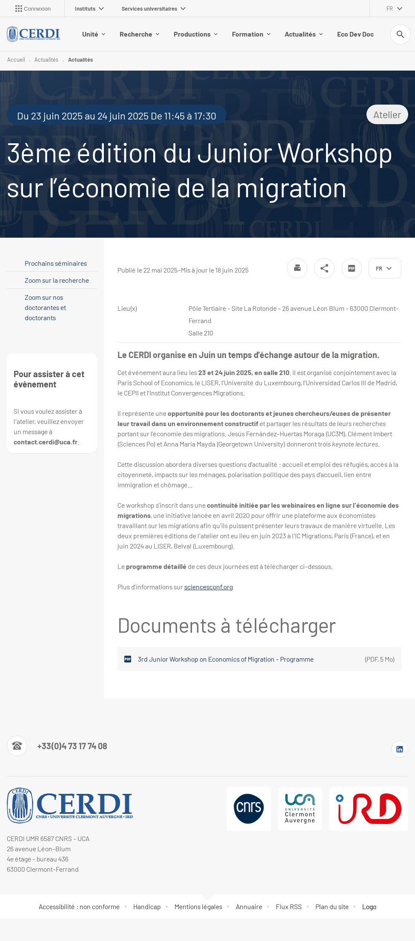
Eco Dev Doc (355, 34)
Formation (251, 34)
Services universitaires (154, 8)
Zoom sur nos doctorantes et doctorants (45, 307)
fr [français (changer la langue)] (389, 8)
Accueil (16, 59)
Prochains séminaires (56, 263)
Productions (196, 34)
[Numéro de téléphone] (57, 746)
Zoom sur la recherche (57, 280)
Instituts (89, 8)
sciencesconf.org (208, 587)
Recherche (139, 34)
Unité (93, 34)
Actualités (304, 34)
